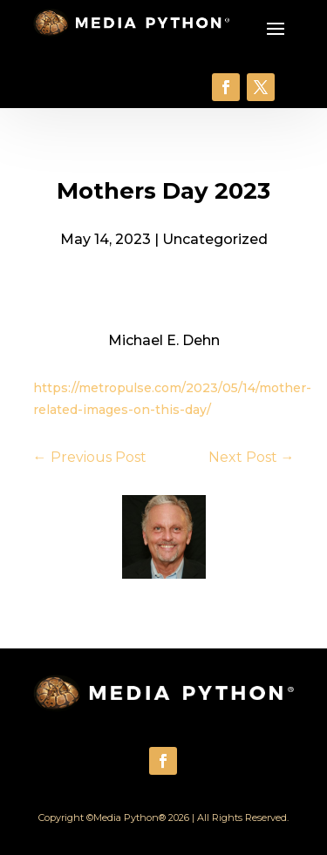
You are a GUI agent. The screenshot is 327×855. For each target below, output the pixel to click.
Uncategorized (215, 239)
